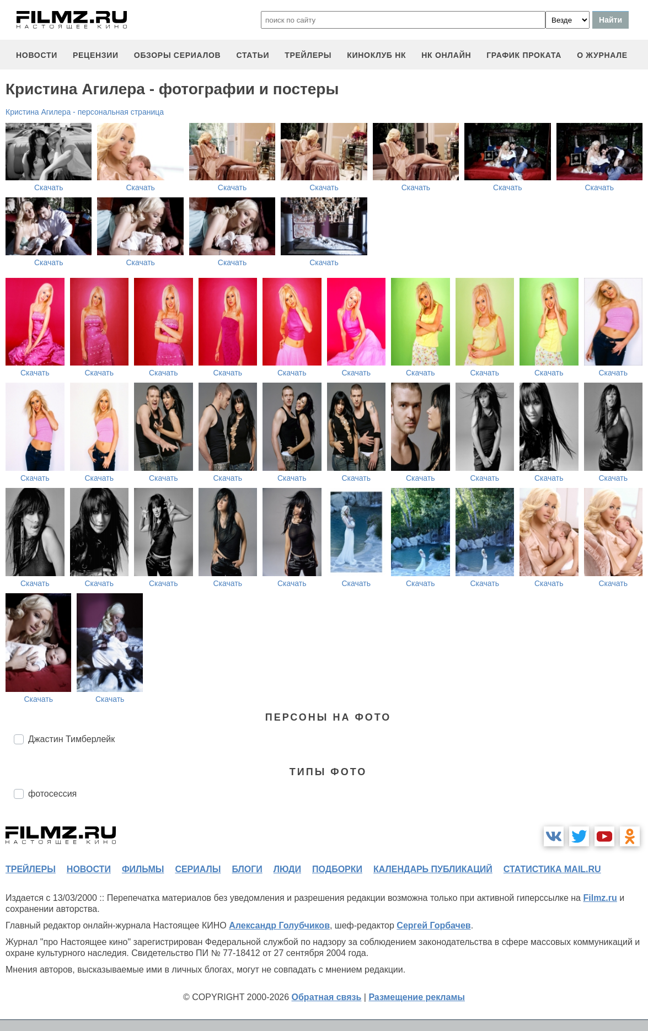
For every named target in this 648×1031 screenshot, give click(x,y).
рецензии (96, 55)
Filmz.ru (600, 898)
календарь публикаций (432, 869)
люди (287, 869)
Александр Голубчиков (279, 925)
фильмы (143, 869)
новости (36, 55)
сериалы (198, 869)
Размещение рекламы (416, 997)
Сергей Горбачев (433, 925)
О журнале (602, 55)
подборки (337, 869)
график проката (523, 55)
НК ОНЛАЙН (446, 55)
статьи (252, 55)
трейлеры (308, 55)
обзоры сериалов (177, 55)
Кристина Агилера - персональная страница (85, 112)
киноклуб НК (376, 55)
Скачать (48, 187)
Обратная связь (327, 997)
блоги (247, 869)
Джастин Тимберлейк (71, 739)
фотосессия (52, 793)
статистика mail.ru (552, 869)
